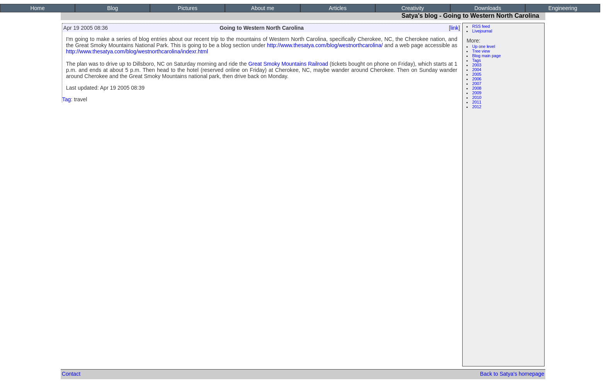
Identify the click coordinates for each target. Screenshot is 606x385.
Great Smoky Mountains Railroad (288, 64)
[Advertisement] (505, 229)
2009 (477, 92)
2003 (477, 65)
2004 (477, 69)
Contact (71, 374)
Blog (112, 8)
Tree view (481, 51)
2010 (477, 97)
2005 (477, 74)
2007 (477, 83)
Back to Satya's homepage (512, 374)
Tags (476, 60)
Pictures (187, 8)
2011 (477, 102)
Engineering (562, 8)
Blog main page (486, 55)
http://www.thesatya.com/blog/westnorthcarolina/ (325, 45)
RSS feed (481, 26)
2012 (477, 106)
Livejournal (482, 31)
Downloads (487, 8)
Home (37, 8)
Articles (338, 8)
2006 (477, 79)
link (454, 28)
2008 (477, 88)
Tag (66, 99)
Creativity (413, 8)
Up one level (483, 46)
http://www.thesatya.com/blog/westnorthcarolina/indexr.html (137, 51)
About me (262, 8)
